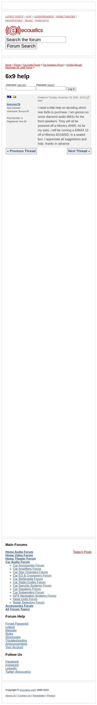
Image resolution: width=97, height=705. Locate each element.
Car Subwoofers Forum (28, 592)
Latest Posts (14, 16)
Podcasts (42, 20)
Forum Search (21, 45)
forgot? (50, 85)
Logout (10, 627)
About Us (10, 695)
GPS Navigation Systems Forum (34, 595)
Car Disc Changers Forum (30, 572)
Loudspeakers (44, 16)
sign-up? (21, 85)
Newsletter (39, 695)
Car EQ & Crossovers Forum (32, 575)
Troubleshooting (16, 640)
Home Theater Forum (20, 558)
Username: (20, 87)
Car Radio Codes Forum (29, 582)
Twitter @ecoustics (18, 671)
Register (11, 630)
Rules (9, 633)
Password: (51, 87)
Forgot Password (16, 623)
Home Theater (65, 16)
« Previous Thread (21, 151)
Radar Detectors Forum (28, 602)
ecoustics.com (28, 690)
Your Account (14, 647)
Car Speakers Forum (27, 589)
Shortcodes (13, 637)
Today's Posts (82, 552)
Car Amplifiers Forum (27, 568)
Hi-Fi (28, 16)
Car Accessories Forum (28, 565)
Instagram (12, 665)
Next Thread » (79, 151)
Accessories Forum (19, 605)
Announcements (16, 643)
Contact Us (24, 695)
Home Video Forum (19, 555)
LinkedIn (11, 668)
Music (29, 20)
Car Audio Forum (17, 562)
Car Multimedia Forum (28, 579)
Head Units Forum (25, 599)
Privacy (51, 695)
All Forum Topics (17, 609)
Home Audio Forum (19, 552)
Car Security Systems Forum (32, 585)
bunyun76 (13, 104)
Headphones (14, 20)
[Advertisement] (48, 348)
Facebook (12, 661)
